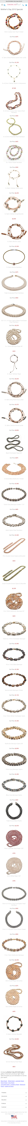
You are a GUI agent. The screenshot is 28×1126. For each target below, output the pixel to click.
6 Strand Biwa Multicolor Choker (14, 479)
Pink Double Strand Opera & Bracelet (14, 556)
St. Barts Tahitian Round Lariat (14, 425)
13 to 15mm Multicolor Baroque (14, 955)
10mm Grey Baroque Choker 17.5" (14, 504)
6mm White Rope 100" (14, 876)
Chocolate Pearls (5, 1084)
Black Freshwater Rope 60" (14, 453)
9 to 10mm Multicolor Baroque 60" (14, 611)
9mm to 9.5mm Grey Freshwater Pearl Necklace (13, 904)
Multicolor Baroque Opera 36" (14, 743)
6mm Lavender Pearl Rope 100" (14, 848)
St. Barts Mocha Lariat (14, 241)
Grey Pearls (11, 1083)
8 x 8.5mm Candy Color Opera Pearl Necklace (14, 111)
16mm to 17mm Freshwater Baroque (14, 639)
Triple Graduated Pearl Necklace (14, 293)
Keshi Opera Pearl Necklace (14, 530)
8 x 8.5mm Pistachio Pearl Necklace (14, 137)
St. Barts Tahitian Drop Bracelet (14, 214)
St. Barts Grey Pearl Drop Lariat (14, 400)
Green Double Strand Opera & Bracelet (14, 583)
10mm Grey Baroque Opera (14, 769)
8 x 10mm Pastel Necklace (14, 162)
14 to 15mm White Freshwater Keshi (14, 716)
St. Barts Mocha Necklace (14, 267)
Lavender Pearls (19, 1081)
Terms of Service (19, 1114)
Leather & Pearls (9, 1086)
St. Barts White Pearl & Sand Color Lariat (14, 57)
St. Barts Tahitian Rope (14, 374)
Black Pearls (4, 1081)
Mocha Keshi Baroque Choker (14, 690)
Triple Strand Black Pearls (14, 821)
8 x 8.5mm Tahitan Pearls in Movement (14, 83)
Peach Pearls (4, 1083)
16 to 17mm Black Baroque (14, 664)
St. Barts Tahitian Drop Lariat (14, 188)
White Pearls (11, 1081)
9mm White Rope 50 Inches (14, 1006)
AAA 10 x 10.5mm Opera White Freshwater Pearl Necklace (14, 321)
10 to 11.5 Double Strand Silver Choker (14, 929)
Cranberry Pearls (14, 1084)
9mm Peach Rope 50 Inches (14, 981)
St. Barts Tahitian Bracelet (14, 1034)
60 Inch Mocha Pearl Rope (14, 1062)
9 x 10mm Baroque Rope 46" (14, 346)
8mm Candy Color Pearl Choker (14, 32)
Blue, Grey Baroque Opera (14, 795)
